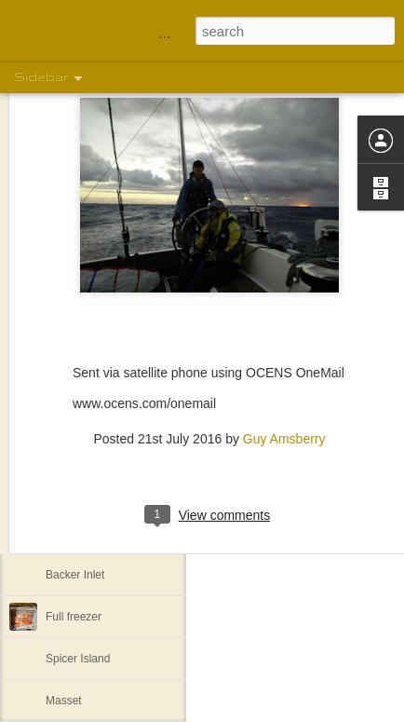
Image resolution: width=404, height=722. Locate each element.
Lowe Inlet (71, 532)
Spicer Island (78, 658)
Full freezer (73, 616)
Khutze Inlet (75, 490)
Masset (64, 700)
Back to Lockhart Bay (98, 449)
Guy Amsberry (284, 376)
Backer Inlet (75, 574)
